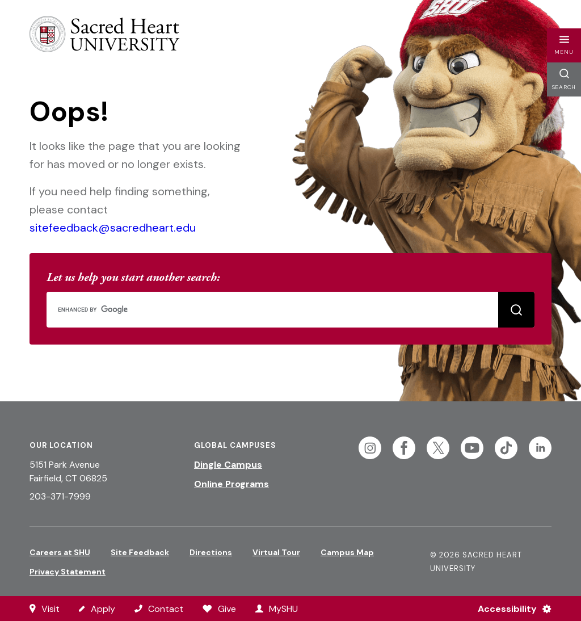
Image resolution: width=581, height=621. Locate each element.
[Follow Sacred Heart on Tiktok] (506, 448)
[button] (564, 45)
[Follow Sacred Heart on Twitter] (438, 448)
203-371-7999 (60, 496)
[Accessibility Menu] (509, 608)
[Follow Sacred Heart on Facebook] (404, 448)
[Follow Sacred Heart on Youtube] (472, 448)
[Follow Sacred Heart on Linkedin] (540, 448)
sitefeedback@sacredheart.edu (113, 227)
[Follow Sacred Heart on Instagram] (370, 448)
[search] (289, 310)
